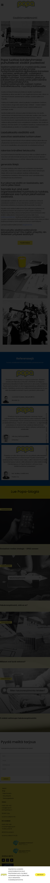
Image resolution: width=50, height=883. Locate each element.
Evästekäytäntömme (15, 881)
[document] (25, 441)
